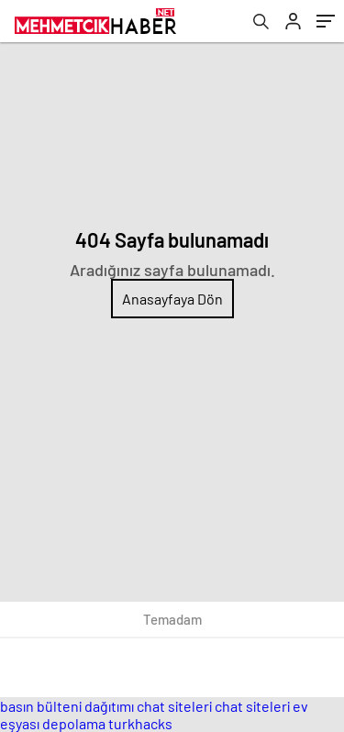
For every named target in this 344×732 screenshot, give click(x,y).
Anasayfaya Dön (172, 298)
